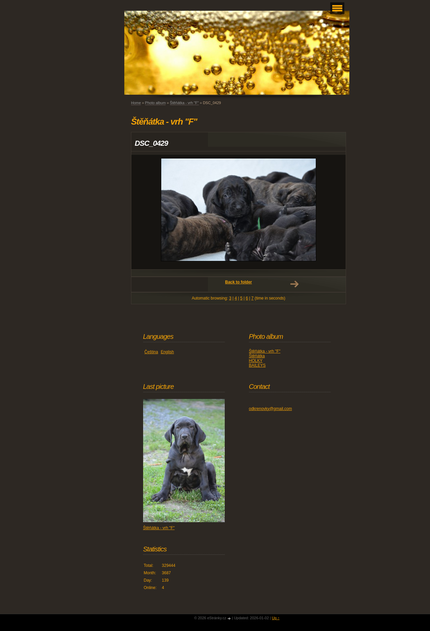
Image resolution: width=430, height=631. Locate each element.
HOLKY (256, 360)
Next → (294, 284)
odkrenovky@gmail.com (270, 408)
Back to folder (238, 282)
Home (136, 103)
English (167, 352)
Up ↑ (276, 618)
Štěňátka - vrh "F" (184, 103)
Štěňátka (257, 356)
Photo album (155, 103)
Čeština (151, 352)
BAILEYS (257, 365)
